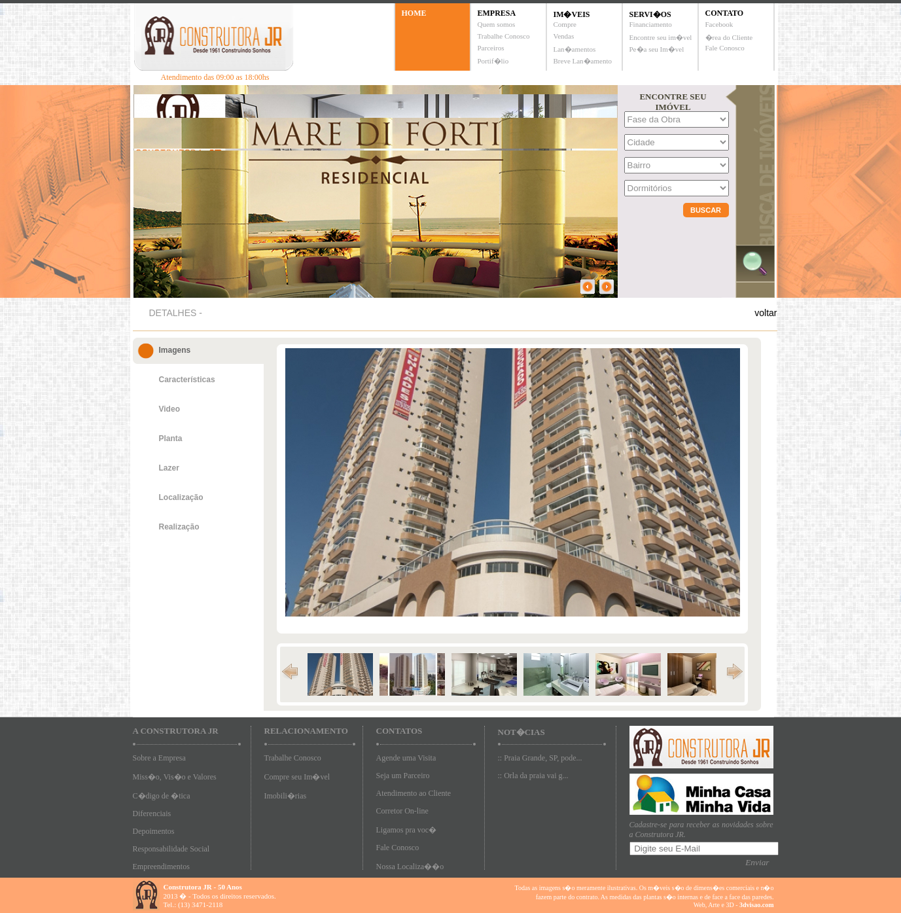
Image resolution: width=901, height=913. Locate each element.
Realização (179, 526)
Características (187, 379)
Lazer (169, 468)
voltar (765, 313)
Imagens (175, 350)
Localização (181, 497)
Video (169, 409)
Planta (171, 438)
